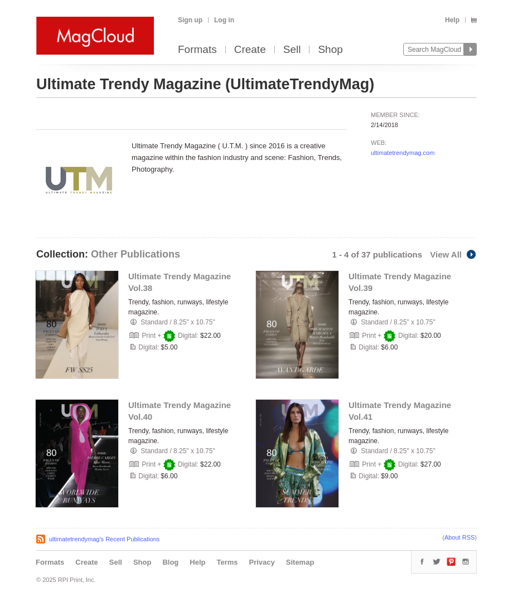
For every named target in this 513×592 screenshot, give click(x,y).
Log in (224, 20)
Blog (170, 562)
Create (250, 50)
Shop (330, 50)
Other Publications (135, 254)
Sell (292, 50)
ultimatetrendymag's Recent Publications (104, 539)
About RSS (459, 537)
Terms (227, 562)
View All (453, 254)
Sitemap (300, 562)
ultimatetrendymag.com (402, 152)
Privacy (262, 562)
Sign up (190, 20)
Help (452, 20)
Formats (197, 50)
